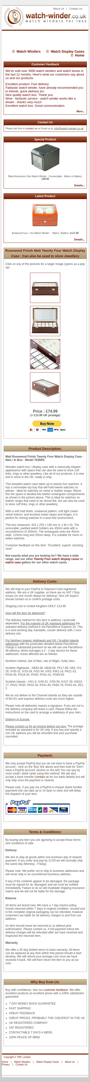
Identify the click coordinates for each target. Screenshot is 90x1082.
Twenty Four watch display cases (56, 559)
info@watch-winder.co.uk (69, 128)
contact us (31, 128)
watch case (13, 562)
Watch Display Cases (67, 51)
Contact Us (75, 8)
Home (79, 55)
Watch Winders (29, 51)
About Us (59, 8)
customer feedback (55, 990)
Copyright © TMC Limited (17, 1057)
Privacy (6, 1064)
